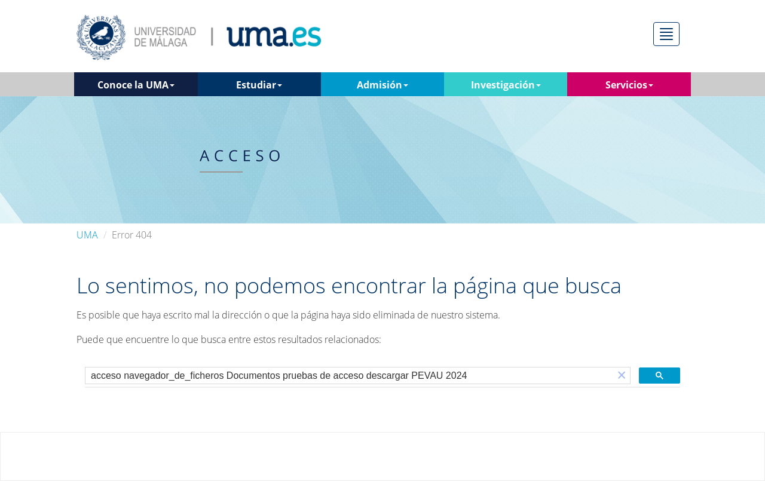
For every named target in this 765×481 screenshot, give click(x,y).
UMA (87, 234)
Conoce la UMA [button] (136, 84)
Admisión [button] (382, 84)
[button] (621, 375)
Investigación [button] (506, 84)
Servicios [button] (629, 84)
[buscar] (349, 375)
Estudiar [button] (259, 84)
